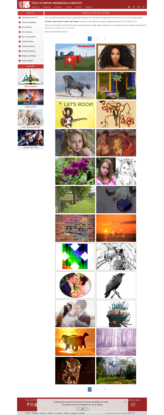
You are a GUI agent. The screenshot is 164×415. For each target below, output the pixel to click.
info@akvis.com (131, 21)
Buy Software (27, 27)
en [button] (143, 7)
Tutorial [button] (68, 7)
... (100, 38)
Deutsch (43, 413)
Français (35, 413)
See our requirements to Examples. (62, 28)
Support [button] (78, 7)
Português (58, 413)
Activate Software (28, 46)
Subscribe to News (133, 403)
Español (50, 413)
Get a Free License (28, 36)
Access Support (27, 60)
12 (104, 38)
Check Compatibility (29, 22)
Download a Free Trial (30, 17)
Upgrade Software (28, 51)
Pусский (82, 413)
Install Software (27, 41)
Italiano (66, 413)
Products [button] (35, 7)
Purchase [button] (58, 7)
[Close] (125, 402)
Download (47, 7)
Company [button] (88, 7)
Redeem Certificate (29, 56)
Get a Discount (27, 32)
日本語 (74, 413)
